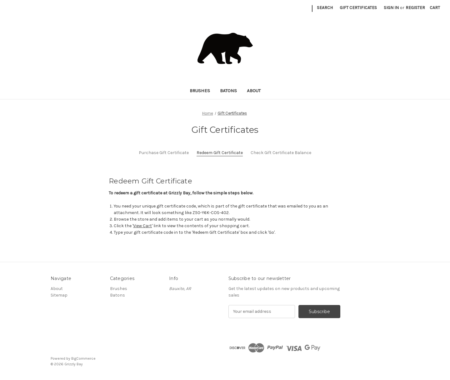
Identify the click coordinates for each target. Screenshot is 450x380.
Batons (228, 90)
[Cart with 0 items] (434, 7)
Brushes (200, 90)
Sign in (391, 7)
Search (325, 7)
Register (415, 7)
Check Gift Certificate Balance (281, 152)
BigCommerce (83, 358)
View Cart (142, 225)
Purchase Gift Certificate (164, 152)
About (254, 90)
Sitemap (59, 295)
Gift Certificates (358, 7)
